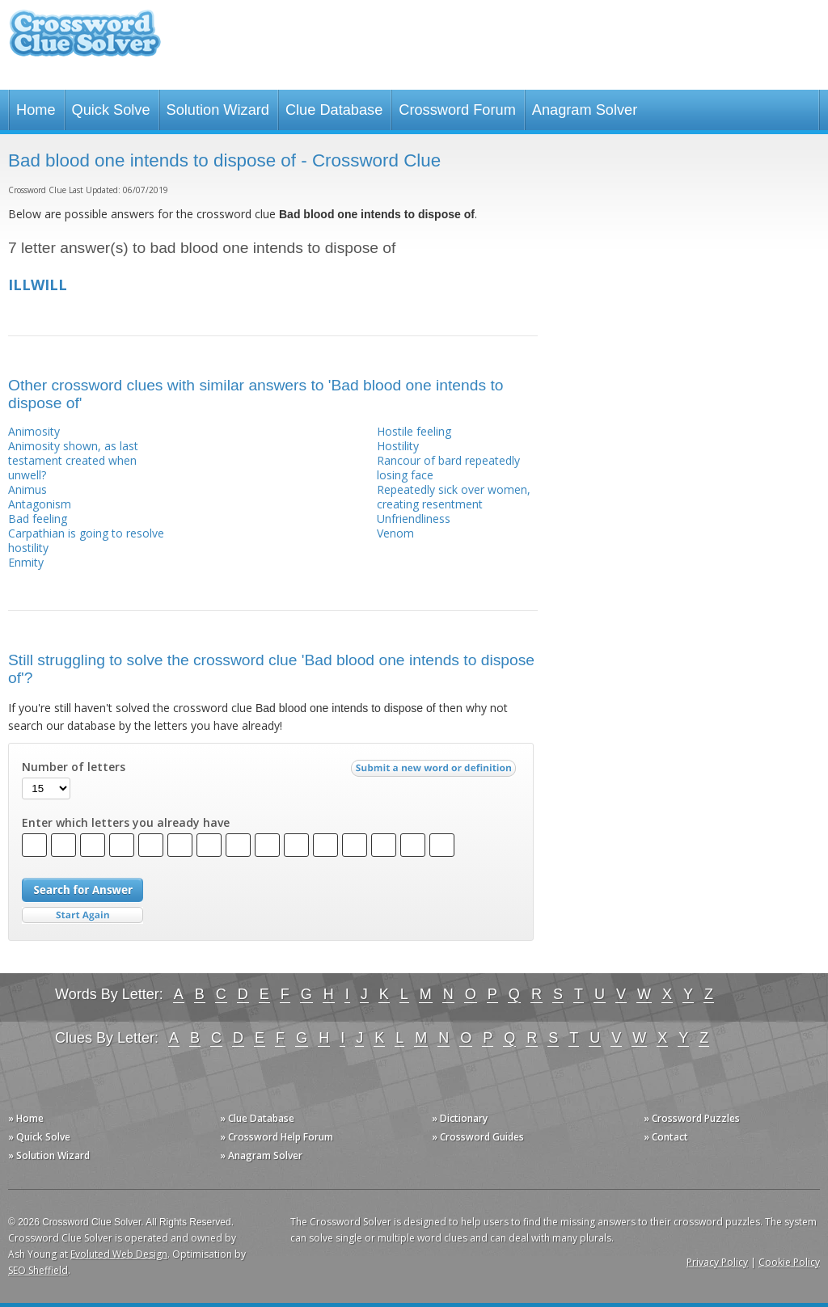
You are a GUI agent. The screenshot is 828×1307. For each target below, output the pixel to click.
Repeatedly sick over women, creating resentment (453, 497)
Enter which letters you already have (126, 823)
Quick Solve (111, 110)
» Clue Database (257, 1118)
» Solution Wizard (49, 1155)
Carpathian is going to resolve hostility (86, 540)
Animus (27, 489)
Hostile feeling (414, 431)
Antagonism (39, 504)
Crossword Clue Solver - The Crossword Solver (85, 41)
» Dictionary (460, 1118)
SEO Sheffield (38, 1270)
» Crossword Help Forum (276, 1137)
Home (36, 110)
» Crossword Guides (478, 1137)
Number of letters (73, 767)
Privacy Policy (717, 1262)
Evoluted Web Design (118, 1254)
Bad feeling (37, 518)
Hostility (398, 445)
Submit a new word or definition (435, 772)
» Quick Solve (39, 1137)
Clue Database (333, 110)
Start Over (82, 915)
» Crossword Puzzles (692, 1118)
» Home (26, 1118)
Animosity (34, 431)
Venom (395, 533)
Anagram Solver (584, 110)
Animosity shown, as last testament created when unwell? (73, 460)
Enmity (26, 562)
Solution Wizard (218, 110)
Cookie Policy (789, 1262)
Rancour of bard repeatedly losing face (448, 468)
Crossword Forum (457, 110)
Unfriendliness (413, 518)
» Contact (666, 1137)
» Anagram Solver (261, 1155)
